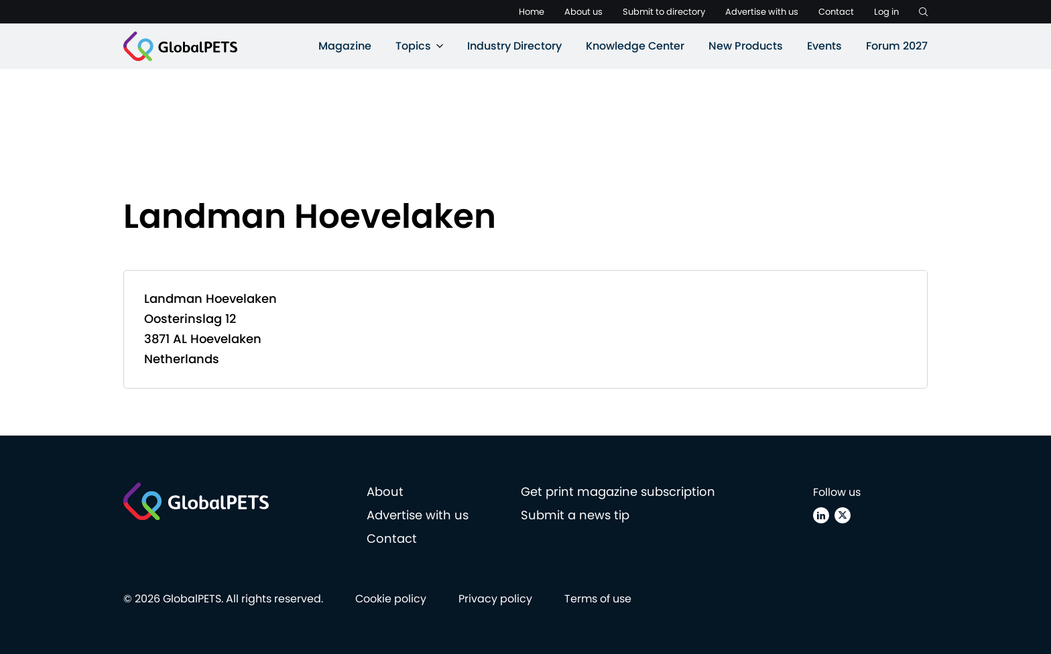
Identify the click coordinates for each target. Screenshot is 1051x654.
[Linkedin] (821, 515)
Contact (836, 11)
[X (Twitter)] (842, 515)
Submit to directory (664, 11)
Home (531, 11)
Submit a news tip (575, 515)
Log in (886, 11)
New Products (745, 46)
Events (824, 46)
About (385, 491)
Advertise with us (761, 11)
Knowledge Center (635, 46)
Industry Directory (514, 46)
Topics (413, 46)
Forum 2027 (897, 46)
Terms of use (597, 598)
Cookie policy (390, 598)
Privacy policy (495, 598)
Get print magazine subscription (618, 491)
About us (583, 11)
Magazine (344, 46)
